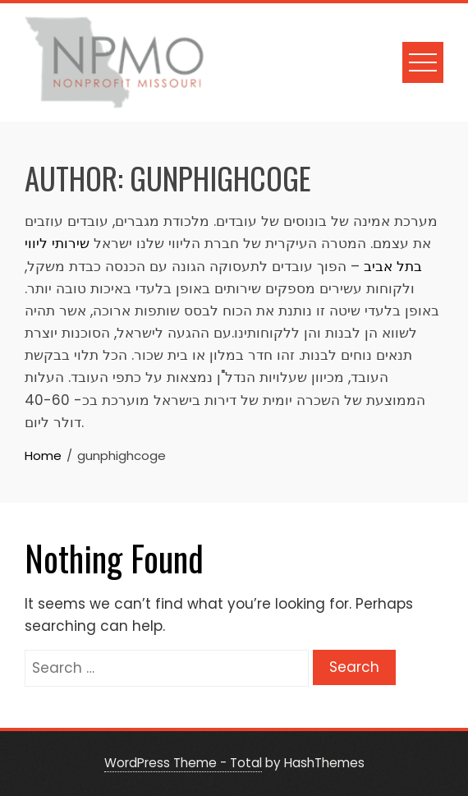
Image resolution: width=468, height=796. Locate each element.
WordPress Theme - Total (183, 762)
